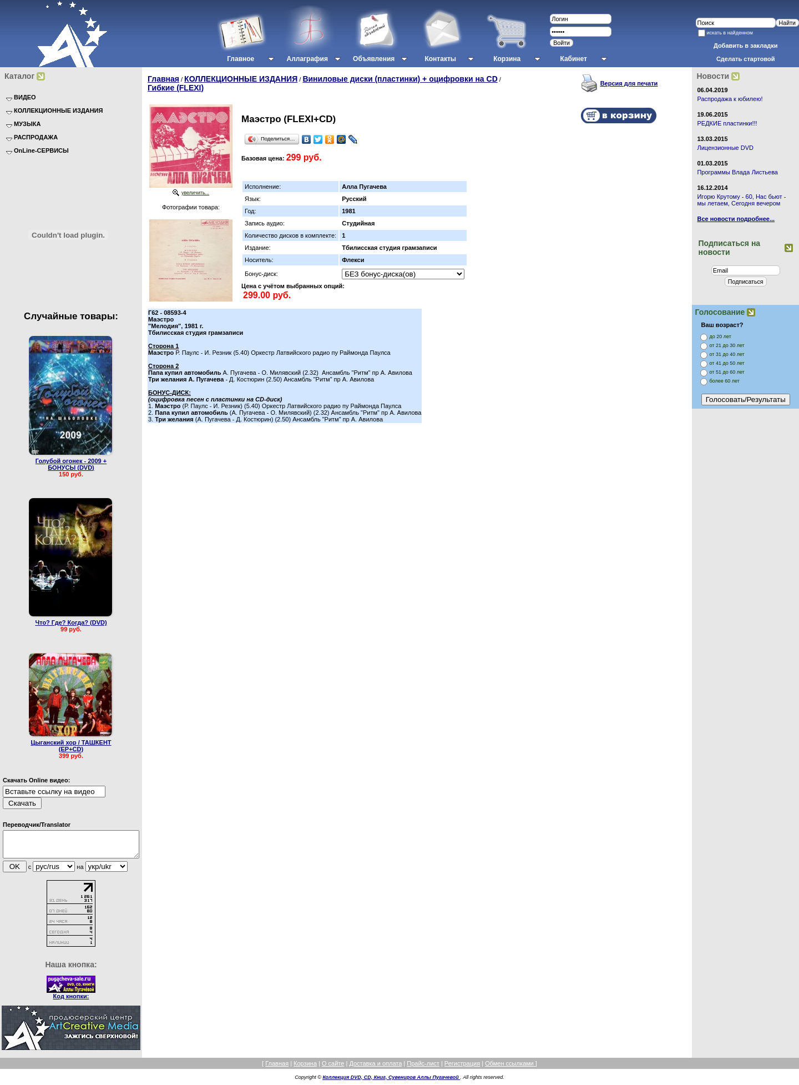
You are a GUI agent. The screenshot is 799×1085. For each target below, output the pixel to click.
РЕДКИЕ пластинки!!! (727, 123)
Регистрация (462, 1068)
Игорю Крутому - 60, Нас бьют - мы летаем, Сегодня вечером (741, 200)
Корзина (305, 1068)
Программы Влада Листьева (737, 172)
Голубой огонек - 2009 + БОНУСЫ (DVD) (71, 464)
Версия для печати (629, 83)
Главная (163, 78)
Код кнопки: (71, 1001)
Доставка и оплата (375, 1068)
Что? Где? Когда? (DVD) (71, 622)
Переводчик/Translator (36, 824)
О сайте (333, 1068)
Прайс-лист (423, 1068)
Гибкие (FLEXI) (176, 87)
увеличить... (195, 192)
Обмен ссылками (510, 1068)
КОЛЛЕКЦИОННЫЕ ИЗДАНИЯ (240, 78)
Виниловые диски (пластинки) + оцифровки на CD (399, 78)
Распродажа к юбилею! (729, 99)
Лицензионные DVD (725, 147)
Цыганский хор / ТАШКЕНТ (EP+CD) (71, 745)
